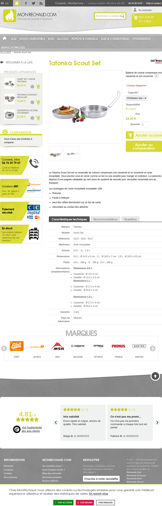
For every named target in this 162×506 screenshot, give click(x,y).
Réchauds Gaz (134, 472)
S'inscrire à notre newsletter (101, 479)
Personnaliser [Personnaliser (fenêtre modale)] (105, 502)
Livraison (8, 470)
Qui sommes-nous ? (52, 466)
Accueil (5, 52)
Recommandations (105, 219)
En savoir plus (98, 493)
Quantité (135, 124)
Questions (130, 219)
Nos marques (10, 477)
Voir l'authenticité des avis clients (32, 429)
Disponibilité (133, 104)
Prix (137, 114)
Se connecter (145, 10)
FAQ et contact (153, 3)
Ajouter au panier (37, 86)
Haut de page (155, 376)
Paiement (8, 466)
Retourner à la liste (19, 62)
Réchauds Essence (136, 475)
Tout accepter (63, 502)
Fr (2, 3)
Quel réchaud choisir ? (53, 470)
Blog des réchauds (51, 473)
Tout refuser (84, 502)
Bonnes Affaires (50, 481)
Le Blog (17, 3)
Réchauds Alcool (135, 482)
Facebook (26, 3)
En (7, 3)
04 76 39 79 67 (135, 3)
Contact (8, 473)
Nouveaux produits (51, 477)
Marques (81, 333)
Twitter (33, 3)
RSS (41, 3)
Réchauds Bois (134, 478)
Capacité (133, 92)
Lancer (122, 16)
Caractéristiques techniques (69, 219)
